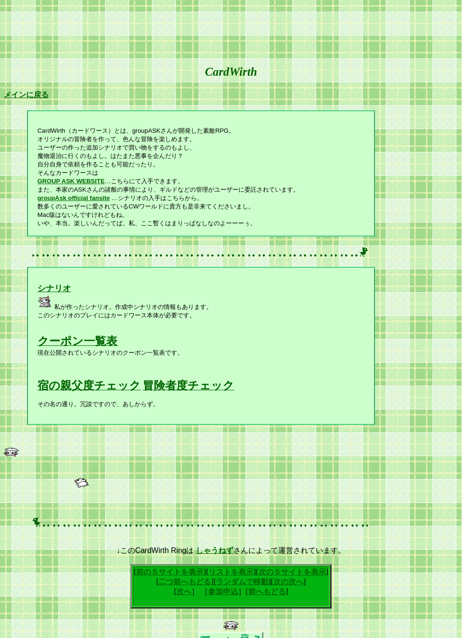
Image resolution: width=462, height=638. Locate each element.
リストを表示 (231, 572)
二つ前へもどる (185, 582)
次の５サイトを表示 (292, 572)
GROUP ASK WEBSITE (71, 181)
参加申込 (223, 591)
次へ (183, 591)
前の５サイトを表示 (169, 572)
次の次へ (288, 582)
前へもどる (267, 591)
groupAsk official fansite (73, 197)
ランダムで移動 (242, 582)
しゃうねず (214, 550)
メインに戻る (26, 95)
